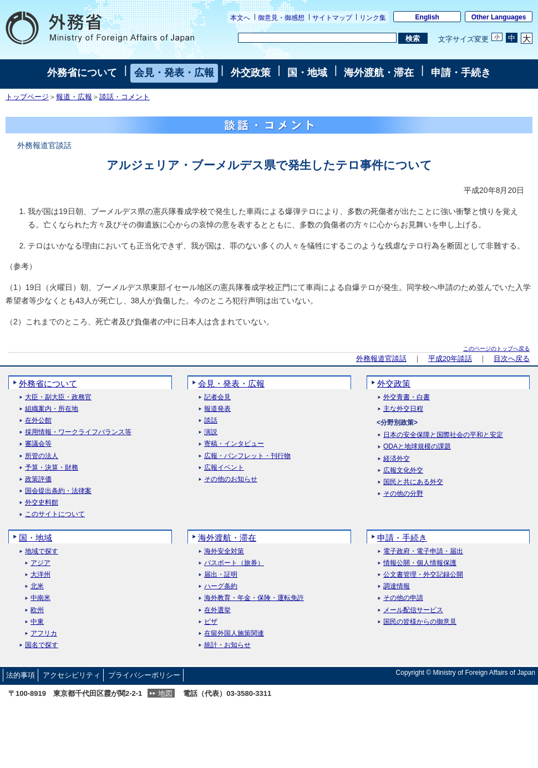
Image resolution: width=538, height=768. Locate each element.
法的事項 (20, 675)
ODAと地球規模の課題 (417, 446)
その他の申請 (403, 598)
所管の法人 (41, 456)
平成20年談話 (450, 359)
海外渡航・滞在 (379, 72)
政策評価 (38, 479)
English (427, 17)
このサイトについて (55, 514)
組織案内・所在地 (51, 409)
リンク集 (372, 18)
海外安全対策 (224, 551)
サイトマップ (332, 18)
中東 (37, 621)
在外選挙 (217, 610)
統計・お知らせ (227, 645)
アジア (40, 563)
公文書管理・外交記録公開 (423, 574)
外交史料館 (41, 502)
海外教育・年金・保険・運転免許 (254, 598)
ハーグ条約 (220, 586)
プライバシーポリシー (144, 675)
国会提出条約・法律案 (58, 491)
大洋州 (40, 574)
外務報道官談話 (381, 359)
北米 (37, 586)
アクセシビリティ (71, 675)
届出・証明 (220, 574)
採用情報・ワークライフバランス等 (78, 432)
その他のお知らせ (230, 479)
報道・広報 (74, 97)
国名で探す (41, 645)
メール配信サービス (413, 610)
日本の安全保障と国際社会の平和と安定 (443, 435)
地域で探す (41, 551)
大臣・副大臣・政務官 (58, 397)
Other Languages (498, 17)
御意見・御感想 (281, 18)
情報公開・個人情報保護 (419, 563)
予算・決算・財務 (51, 467)
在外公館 (38, 420)
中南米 (40, 598)
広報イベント (224, 467)
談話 (210, 420)
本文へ (240, 18)
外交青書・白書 (406, 397)
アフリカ (44, 633)
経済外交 (396, 458)
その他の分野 (403, 493)
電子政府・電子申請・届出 (423, 551)
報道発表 (217, 409)
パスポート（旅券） (234, 563)
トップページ (27, 97)
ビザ (210, 621)
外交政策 (251, 72)
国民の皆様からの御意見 (419, 621)
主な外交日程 (403, 409)
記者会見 (217, 397)
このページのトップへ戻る (496, 348)
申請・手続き (461, 72)
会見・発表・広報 (174, 72)
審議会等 (38, 443)
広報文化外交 (403, 470)
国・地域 (307, 72)
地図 (165, 693)
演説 (210, 432)
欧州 (37, 610)
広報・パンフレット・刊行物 (247, 456)
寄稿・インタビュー (234, 443)
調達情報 (396, 586)
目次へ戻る (512, 359)
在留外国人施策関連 (234, 633)
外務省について (82, 72)
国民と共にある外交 (413, 482)
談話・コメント (124, 97)
